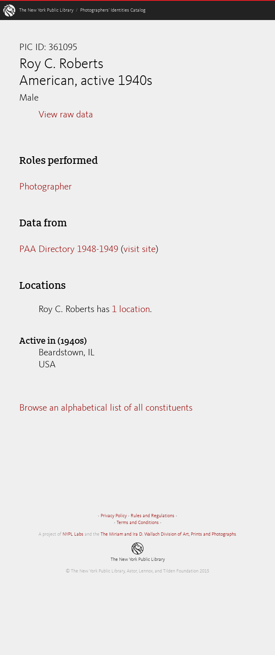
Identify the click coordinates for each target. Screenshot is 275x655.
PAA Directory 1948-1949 (68, 249)
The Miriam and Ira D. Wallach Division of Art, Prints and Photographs (168, 534)
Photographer (45, 187)
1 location (131, 309)
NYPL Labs (73, 534)
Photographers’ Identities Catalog (113, 10)
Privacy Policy (114, 516)
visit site (139, 249)
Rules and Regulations (152, 516)
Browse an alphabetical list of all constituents (105, 408)
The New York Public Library (46, 10)
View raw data (65, 115)
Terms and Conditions (138, 522)
